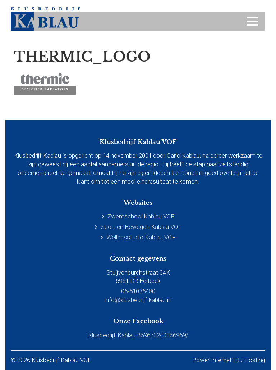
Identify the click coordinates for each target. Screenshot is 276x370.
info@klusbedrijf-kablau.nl (138, 299)
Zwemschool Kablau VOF (140, 216)
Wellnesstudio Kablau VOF (140, 237)
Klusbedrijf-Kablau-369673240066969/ (138, 335)
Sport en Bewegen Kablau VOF (141, 226)
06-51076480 (138, 291)
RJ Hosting (250, 360)
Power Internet (212, 360)
